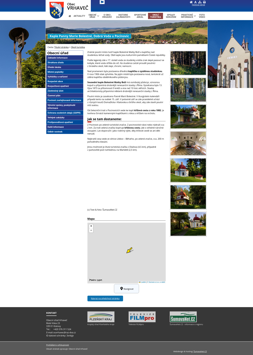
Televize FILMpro (136, 324)
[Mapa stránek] (199, 2)
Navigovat (127, 288)
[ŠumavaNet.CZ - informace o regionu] (183, 321)
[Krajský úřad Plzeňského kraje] (100, 321)
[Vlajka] (102, 2)
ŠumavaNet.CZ (200, 351)
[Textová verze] (198, 5)
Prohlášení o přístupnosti (57, 345)
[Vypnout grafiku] (195, 2)
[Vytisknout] (204, 2)
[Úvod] (191, 2)
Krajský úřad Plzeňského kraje (100, 324)
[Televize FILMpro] (142, 321)
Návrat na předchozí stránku (105, 298)
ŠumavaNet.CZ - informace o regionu (186, 324)
